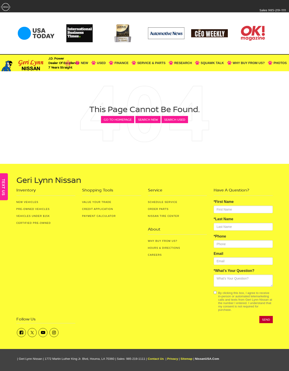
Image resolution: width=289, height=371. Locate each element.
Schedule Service (162, 202)
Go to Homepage (118, 119)
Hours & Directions (164, 248)
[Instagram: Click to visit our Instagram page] (54, 332)
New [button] (84, 63)
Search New (148, 119)
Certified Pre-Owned (33, 223)
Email (218, 253)
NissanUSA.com (207, 358)
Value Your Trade (96, 202)
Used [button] (101, 63)
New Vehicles (27, 202)
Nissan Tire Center (163, 216)
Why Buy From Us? (162, 241)
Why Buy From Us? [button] (249, 63)
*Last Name (223, 219)
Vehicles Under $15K (33, 216)
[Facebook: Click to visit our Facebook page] (21, 332)
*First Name (224, 202)
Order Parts (158, 209)
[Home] (69, 63)
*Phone (220, 236)
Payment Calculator (99, 216)
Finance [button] (121, 63)
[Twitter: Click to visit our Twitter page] (32, 332)
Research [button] (183, 63)
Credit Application (97, 209)
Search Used (174, 119)
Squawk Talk (212, 63)
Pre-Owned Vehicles (33, 209)
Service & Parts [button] (151, 63)
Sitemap (187, 358)
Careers (155, 254)
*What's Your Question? (234, 271)
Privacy (172, 358)
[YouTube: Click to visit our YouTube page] (43, 332)
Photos (280, 63)
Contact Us (156, 358)
